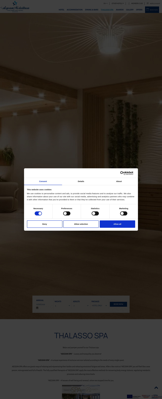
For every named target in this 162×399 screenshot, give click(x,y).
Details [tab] (81, 181)
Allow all (117, 224)
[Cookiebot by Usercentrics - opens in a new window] (124, 173)
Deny (44, 224)
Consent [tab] (43, 181)
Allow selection (81, 224)
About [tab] (119, 181)
